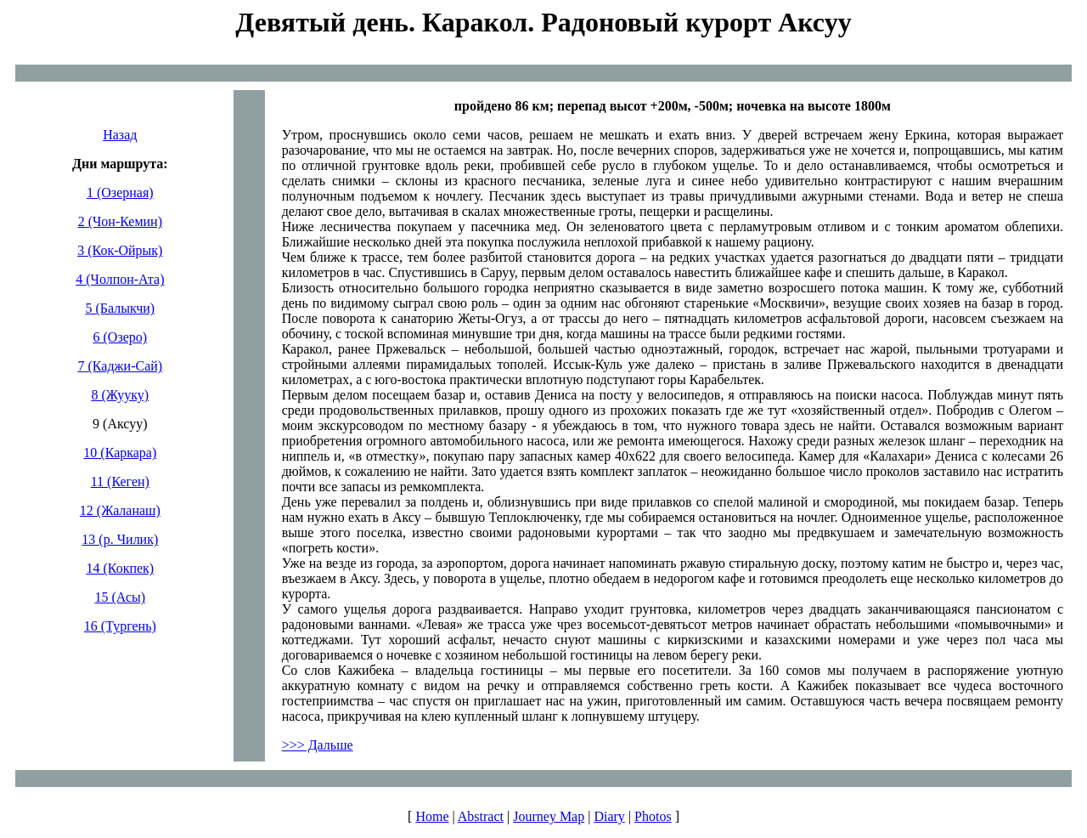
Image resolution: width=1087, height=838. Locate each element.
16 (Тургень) (120, 626)
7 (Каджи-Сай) (120, 366)
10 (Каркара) (119, 452)
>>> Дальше (317, 745)
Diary (609, 816)
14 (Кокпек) (120, 568)
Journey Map (548, 816)
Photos (653, 816)
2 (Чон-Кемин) (120, 221)
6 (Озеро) (120, 337)
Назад (120, 134)
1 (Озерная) (120, 192)
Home (431, 816)
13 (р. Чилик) (120, 539)
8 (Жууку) (120, 395)
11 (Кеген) (120, 481)
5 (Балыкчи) (120, 308)
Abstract (481, 816)
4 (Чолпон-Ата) (120, 279)
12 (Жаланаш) (120, 510)
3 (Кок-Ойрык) (119, 250)
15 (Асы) (119, 597)
